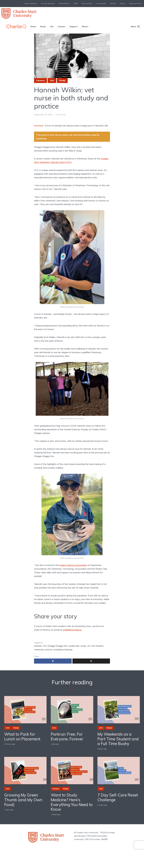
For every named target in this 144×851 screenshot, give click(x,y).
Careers (61, 26)
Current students (48, 3)
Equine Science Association (73, 565)
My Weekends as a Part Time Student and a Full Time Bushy (118, 739)
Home (33, 26)
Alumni (113, 3)
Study (43, 26)
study (83, 645)
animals (38, 645)
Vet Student (97, 645)
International (64, 3)
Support (73, 26)
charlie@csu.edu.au (72, 629)
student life (73, 645)
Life (51, 26)
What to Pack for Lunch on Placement (22, 736)
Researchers (87, 3)
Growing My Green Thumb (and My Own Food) (23, 800)
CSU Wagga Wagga (53, 645)
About (85, 26)
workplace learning (62, 649)
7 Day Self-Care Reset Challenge (117, 797)
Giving (122, 3)
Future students (30, 3)
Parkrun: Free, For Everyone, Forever (67, 736)
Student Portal (135, 3)
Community (101, 3)
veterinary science (43, 649)
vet (88, 645)
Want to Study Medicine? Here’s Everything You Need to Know (72, 802)
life (65, 645)
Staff (75, 3)
